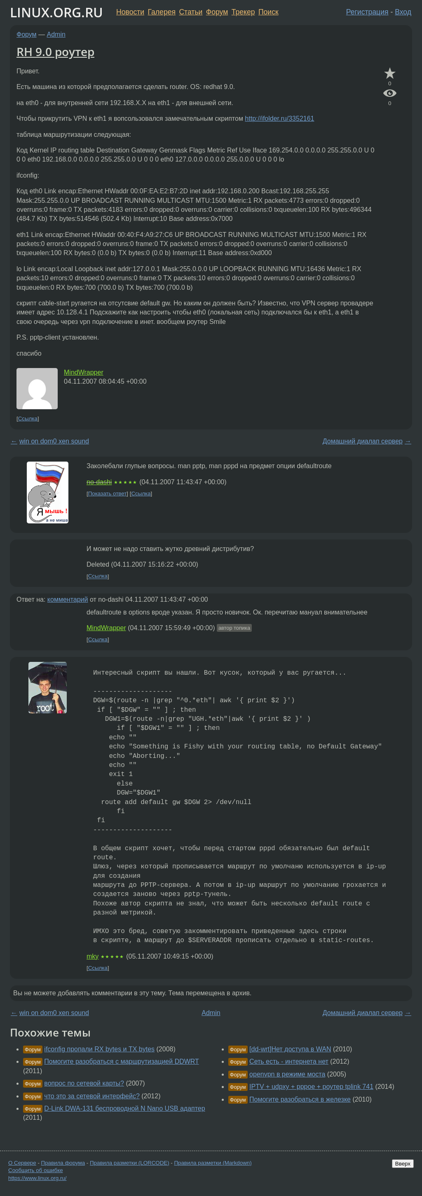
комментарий (67, 599)
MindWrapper (83, 372)
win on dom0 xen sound (54, 441)
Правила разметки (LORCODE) (129, 1163)
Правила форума (63, 1163)
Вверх (402, 1164)
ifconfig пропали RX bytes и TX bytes (99, 1049)
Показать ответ (107, 493)
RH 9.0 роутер (55, 51)
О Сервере (22, 1163)
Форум (217, 12)
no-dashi (99, 481)
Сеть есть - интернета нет (288, 1061)
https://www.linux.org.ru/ (37, 1178)
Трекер (243, 12)
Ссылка (28, 418)
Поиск (268, 12)
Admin (56, 34)
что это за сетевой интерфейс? (91, 1096)
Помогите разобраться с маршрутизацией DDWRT (121, 1061)
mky (92, 956)
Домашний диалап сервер (363, 441)
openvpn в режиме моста (287, 1074)
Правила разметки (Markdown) (212, 1163)
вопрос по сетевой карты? (84, 1083)
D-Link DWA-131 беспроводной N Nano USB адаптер (124, 1108)
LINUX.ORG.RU (56, 12)
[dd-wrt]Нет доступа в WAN (290, 1049)
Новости (130, 12)
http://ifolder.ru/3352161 (279, 118)
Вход (403, 12)
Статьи (190, 12)
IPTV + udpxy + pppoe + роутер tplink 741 (311, 1086)
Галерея (162, 12)
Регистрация (367, 12)
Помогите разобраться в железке (300, 1099)
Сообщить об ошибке (35, 1170)
